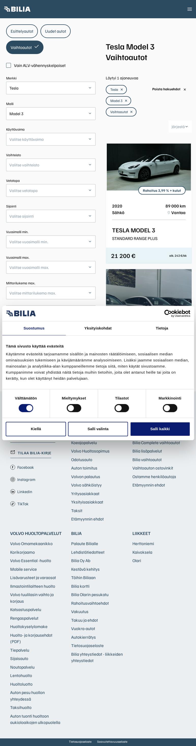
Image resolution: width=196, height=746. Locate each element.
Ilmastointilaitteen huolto (32, 586)
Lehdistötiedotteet (87, 552)
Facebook (22, 467)
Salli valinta (98, 429)
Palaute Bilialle (84, 543)
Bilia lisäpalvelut (147, 451)
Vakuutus (79, 611)
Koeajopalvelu (84, 442)
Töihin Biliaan (83, 577)
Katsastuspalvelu (25, 609)
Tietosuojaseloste (87, 645)
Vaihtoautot (121, 112)
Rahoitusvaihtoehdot (90, 603)
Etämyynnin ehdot (87, 519)
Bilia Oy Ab (80, 560)
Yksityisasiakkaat (87, 502)
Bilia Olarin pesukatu (90, 594)
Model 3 (119, 100)
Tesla (116, 89)
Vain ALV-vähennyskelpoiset (36, 65)
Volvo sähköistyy (86, 485)
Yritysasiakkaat (85, 493)
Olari (136, 560)
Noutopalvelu (22, 667)
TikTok (19, 503)
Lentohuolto (21, 675)
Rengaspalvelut (24, 618)
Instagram (22, 479)
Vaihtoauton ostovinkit (152, 468)
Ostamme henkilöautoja (154, 476)
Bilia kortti (80, 586)
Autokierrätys (83, 637)
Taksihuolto (21, 707)
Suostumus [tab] (34, 328)
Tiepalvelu (19, 650)
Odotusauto (81, 459)
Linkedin (21, 491)
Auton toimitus (84, 468)
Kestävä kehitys (85, 569)
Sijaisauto (19, 658)
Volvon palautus (85, 476)
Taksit (76, 510)
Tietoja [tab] (162, 328)
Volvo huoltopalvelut (36, 533)
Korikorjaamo (22, 552)
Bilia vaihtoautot (147, 459)
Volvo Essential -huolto (30, 560)
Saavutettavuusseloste (112, 741)
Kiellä (36, 429)
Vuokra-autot (83, 628)
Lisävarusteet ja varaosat (33, 577)
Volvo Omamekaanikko (31, 543)
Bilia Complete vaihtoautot (156, 442)
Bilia (76, 533)
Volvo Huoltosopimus (90, 451)
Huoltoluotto (21, 684)
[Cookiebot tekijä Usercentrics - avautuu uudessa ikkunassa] (168, 313)
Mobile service (23, 569)
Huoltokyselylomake (29, 626)
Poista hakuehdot (169, 89)
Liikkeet (141, 533)
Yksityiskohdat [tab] (98, 328)
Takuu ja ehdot (84, 620)
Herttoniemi (143, 543)
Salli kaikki (160, 429)
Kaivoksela (142, 552)
